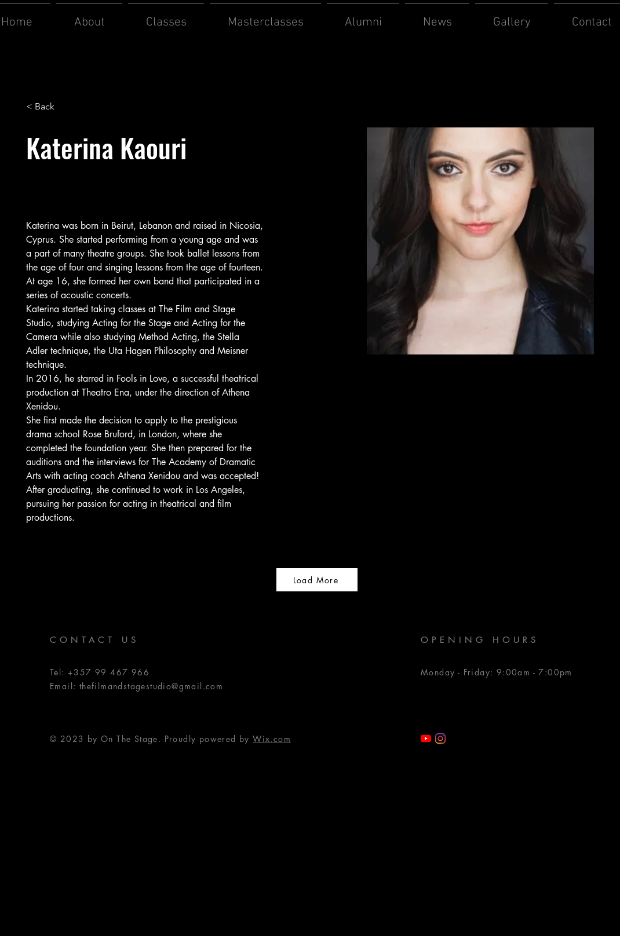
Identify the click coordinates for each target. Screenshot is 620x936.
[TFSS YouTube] (426, 738)
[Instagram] (440, 738)
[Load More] (317, 579)
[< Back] (49, 106)
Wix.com (272, 738)
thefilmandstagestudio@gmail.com (151, 686)
